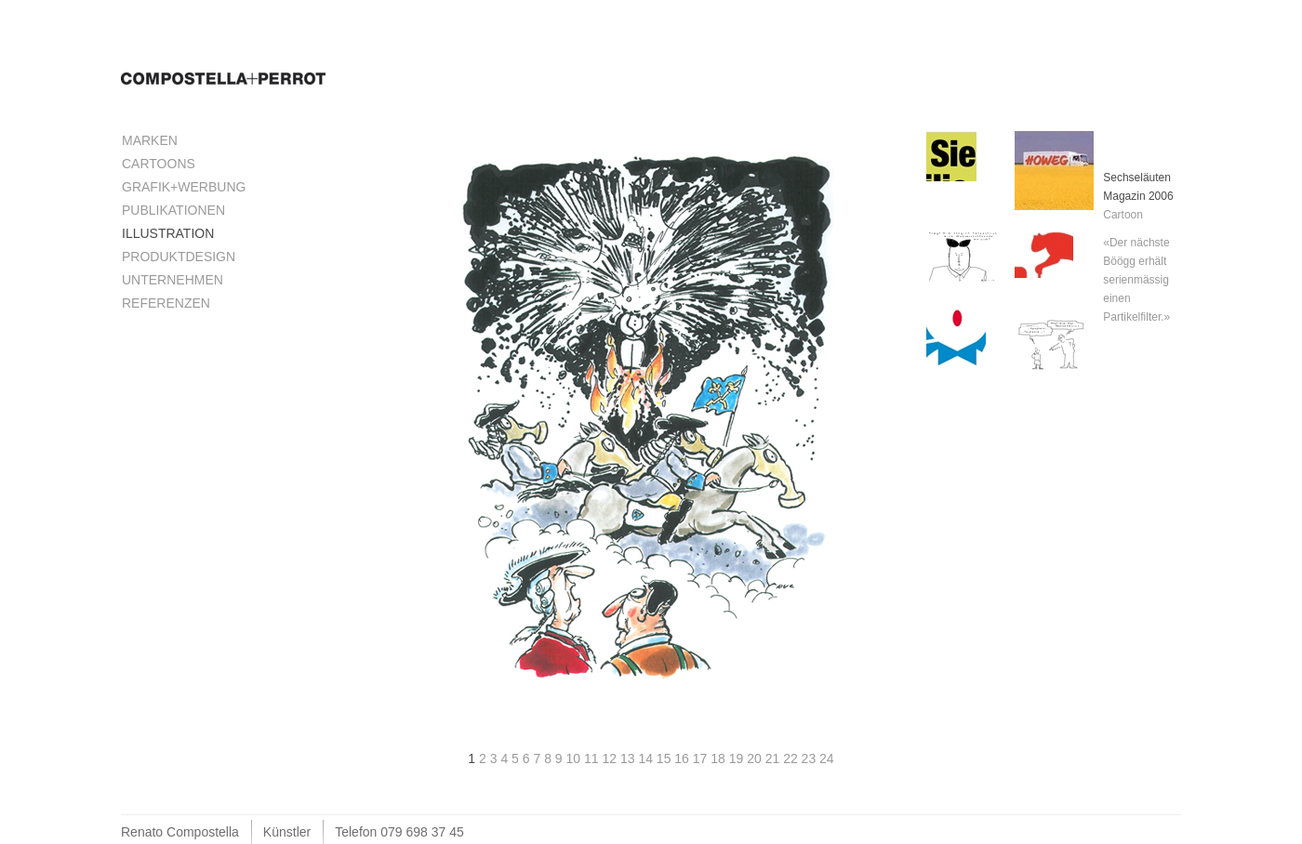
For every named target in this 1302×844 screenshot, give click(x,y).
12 (610, 758)
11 (593, 758)
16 (683, 758)
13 (629, 758)
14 (647, 758)
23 (810, 758)
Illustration (168, 233)
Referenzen (166, 303)
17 (702, 758)
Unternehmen (172, 279)
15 (665, 758)
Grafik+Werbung (184, 186)
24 (826, 758)
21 (774, 758)
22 (792, 758)
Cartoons (158, 163)
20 (755, 758)
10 (575, 758)
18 (719, 758)
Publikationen (173, 210)
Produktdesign (178, 256)
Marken (150, 140)
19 (738, 758)
